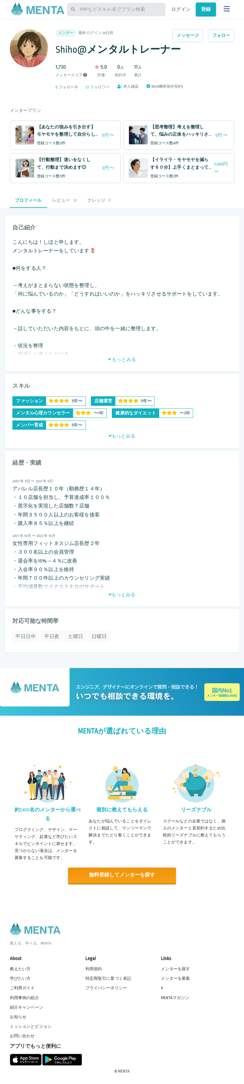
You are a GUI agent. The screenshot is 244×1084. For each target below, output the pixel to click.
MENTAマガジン (175, 997)
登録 (206, 9)
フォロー (221, 35)
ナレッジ (99, 200)
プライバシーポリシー (106, 987)
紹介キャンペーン (26, 1007)
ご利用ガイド (22, 987)
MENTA (124, 1071)
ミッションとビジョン (31, 1026)
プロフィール (28, 200)
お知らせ (18, 1016)
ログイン (181, 9)
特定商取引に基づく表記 (108, 978)
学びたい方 (20, 978)
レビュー (64, 200)
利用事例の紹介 (24, 997)
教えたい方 (20, 968)
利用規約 (93, 968)
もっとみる (122, 359)
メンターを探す (175, 968)
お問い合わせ (22, 1035)
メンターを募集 (175, 978)
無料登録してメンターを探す (122, 875)
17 (87, 87)
